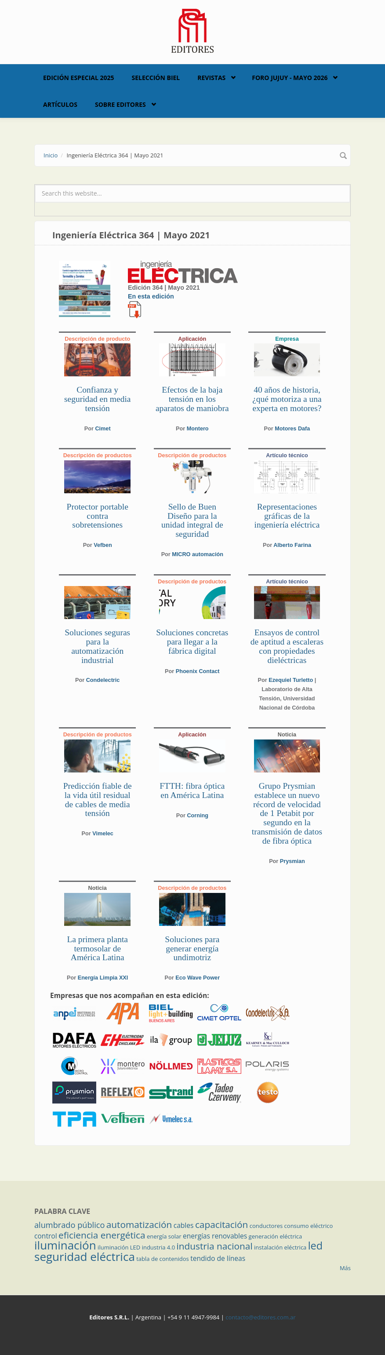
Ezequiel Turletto (291, 680)
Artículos (60, 104)
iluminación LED (119, 1247)
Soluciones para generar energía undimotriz (192, 948)
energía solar (164, 1236)
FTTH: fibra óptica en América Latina (192, 790)
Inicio (51, 155)
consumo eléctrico (308, 1226)
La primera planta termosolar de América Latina (97, 948)
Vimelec (102, 833)
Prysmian (292, 861)
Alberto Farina (292, 545)
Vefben (103, 545)
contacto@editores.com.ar (260, 1317)
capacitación (221, 1224)
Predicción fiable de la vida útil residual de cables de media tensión (97, 799)
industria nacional (215, 1246)
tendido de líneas (217, 1258)
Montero (198, 429)
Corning (197, 815)
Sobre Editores (120, 104)
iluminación (65, 1245)
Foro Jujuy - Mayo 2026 (289, 77)
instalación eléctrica (280, 1247)
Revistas (211, 77)
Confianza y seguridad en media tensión (97, 399)
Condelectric (103, 680)
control (45, 1236)
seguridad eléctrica (84, 1256)
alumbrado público (69, 1225)
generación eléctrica (275, 1236)
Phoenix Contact (198, 671)
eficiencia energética (101, 1235)
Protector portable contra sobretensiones (97, 516)
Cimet (102, 429)
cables (184, 1225)
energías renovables (215, 1236)
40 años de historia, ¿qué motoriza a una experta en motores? (287, 399)
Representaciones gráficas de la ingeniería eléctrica (287, 516)
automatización (139, 1224)
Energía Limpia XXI (103, 978)
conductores (266, 1226)
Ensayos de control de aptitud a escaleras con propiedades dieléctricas (287, 646)
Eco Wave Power (197, 978)
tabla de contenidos (162, 1259)
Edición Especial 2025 (78, 77)
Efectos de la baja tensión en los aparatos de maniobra (192, 399)
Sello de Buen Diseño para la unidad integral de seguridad (192, 520)
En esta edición (151, 296)
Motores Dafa (292, 429)
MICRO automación (197, 554)
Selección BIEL (156, 77)
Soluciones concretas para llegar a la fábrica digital (192, 642)
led (315, 1245)
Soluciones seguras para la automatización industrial (97, 646)
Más (345, 1268)
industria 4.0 (158, 1247)
